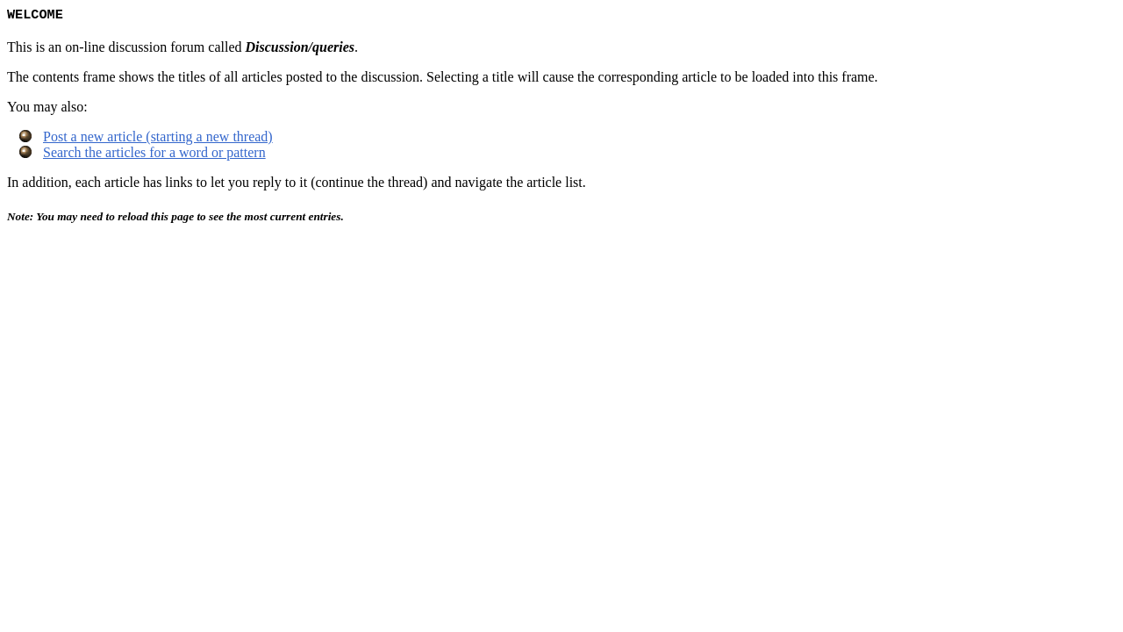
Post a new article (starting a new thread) (158, 138)
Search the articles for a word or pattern (154, 154)
